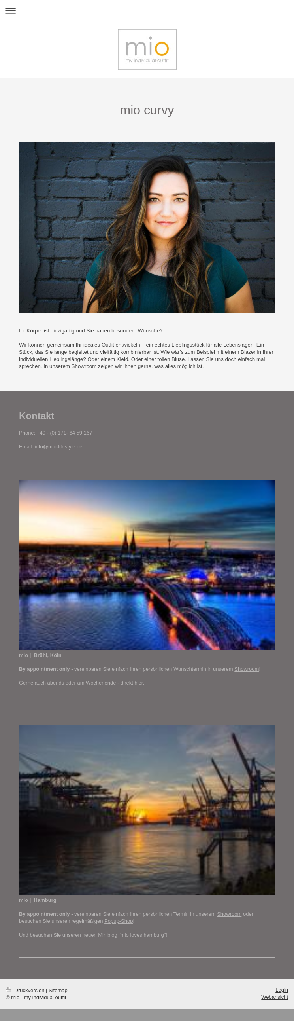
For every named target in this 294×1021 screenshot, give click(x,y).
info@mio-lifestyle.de (59, 447)
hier (138, 683)
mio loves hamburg (142, 935)
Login (281, 990)
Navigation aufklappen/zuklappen (147, 10)
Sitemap (58, 990)
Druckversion (26, 990)
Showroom (246, 669)
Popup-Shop (118, 921)
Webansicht (274, 997)
